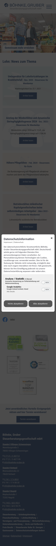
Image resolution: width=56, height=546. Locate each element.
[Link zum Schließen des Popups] (52, 238)
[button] (43, 282)
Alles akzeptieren (40, 303)
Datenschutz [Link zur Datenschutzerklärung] (18, 242)
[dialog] (28, 273)
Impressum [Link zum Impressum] (8, 242)
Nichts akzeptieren (15, 303)
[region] (28, 286)
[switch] (46, 282)
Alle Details (11, 292)
